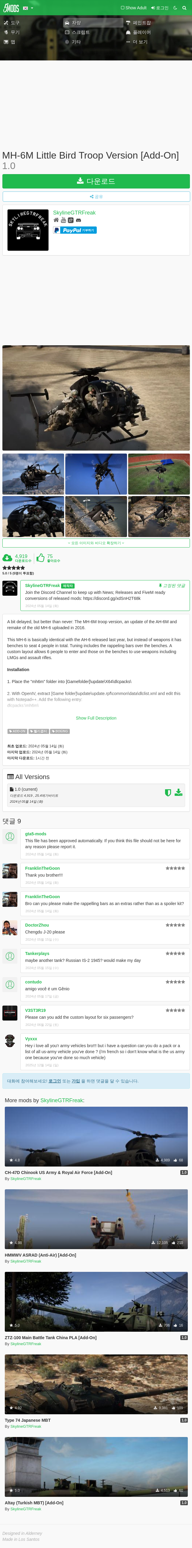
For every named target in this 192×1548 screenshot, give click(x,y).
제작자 (68, 586)
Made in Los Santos (21, 1539)
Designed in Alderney (22, 1533)
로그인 (55, 1081)
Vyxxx (31, 1038)
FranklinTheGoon (42, 868)
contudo (33, 982)
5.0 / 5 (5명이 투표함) (18, 573)
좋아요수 (53, 560)
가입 (76, 1081)
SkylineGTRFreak (74, 213)
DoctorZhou (37, 925)
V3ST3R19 (35, 1010)
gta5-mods (35, 833)
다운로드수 (23, 560)
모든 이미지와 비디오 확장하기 (96, 543)
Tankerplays (37, 953)
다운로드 (96, 181)
